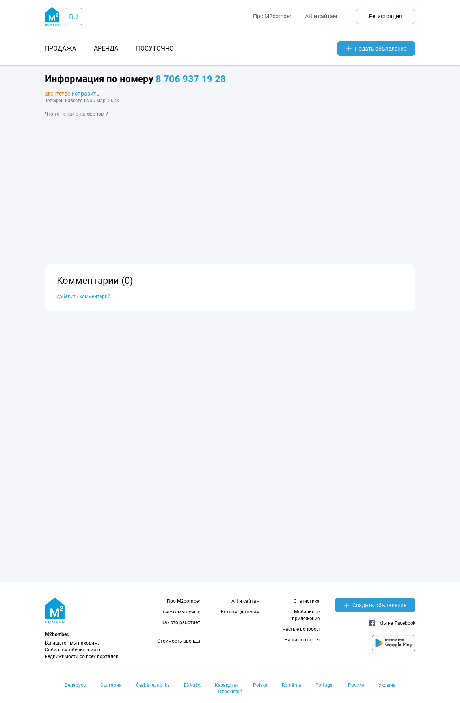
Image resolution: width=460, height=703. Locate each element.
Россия (356, 685)
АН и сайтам (321, 16)
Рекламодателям (240, 612)
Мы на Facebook (392, 623)
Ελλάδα (192, 685)
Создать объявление (375, 605)
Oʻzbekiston (230, 691)
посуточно (155, 48)
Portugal (324, 685)
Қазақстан (227, 685)
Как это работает (180, 622)
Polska (260, 685)
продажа (60, 48)
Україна (387, 685)
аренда (106, 48)
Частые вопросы (301, 629)
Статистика (307, 601)
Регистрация (385, 16)
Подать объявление (376, 48)
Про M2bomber (272, 16)
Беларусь (75, 685)
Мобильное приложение (306, 615)
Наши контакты (302, 640)
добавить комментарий (83, 296)
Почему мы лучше (179, 612)
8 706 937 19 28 (191, 78)
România (291, 685)
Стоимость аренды (178, 641)
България (111, 685)
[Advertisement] (230, 184)
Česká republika (153, 685)
